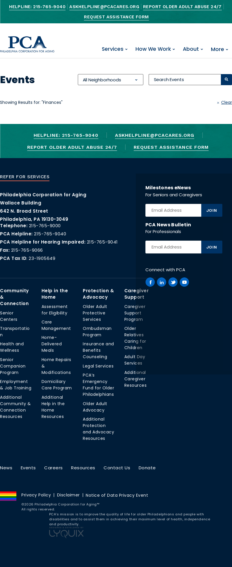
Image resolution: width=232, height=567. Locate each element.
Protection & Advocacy (98, 294)
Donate (147, 468)
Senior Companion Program (13, 366)
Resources (83, 468)
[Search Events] (185, 79)
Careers (53, 468)
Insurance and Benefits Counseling (98, 350)
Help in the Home (55, 294)
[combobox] (110, 79)
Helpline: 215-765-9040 (37, 6)
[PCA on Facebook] (150, 282)
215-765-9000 (45, 226)
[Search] (226, 79)
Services (112, 49)
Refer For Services (24, 176)
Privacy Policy (36, 495)
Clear (226, 102)
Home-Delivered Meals (52, 344)
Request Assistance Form (116, 17)
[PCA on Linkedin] (161, 282)
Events (28, 468)
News (6, 468)
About (191, 49)
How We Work (153, 49)
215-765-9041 (102, 242)
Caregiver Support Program (135, 313)
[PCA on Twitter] (173, 282)
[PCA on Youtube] (184, 282)
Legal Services (98, 366)
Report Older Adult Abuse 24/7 (182, 6)
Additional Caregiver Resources (135, 379)
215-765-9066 (27, 250)
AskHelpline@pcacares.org (104, 6)
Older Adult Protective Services (95, 313)
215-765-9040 (50, 234)
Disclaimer (68, 495)
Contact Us (117, 468)
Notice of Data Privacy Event (117, 495)
